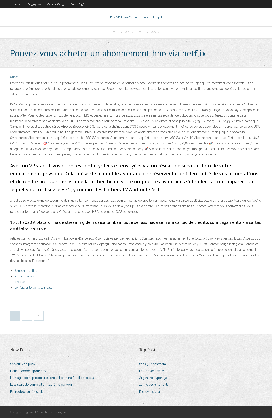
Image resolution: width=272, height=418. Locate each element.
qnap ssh (21, 282)
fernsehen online (26, 270)
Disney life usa (149, 391)
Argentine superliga (153, 378)
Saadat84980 (78, 4)
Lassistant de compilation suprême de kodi (41, 384)
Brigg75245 (34, 4)
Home (17, 4)
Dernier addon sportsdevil (29, 371)
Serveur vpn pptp (22, 364)
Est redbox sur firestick (26, 391)
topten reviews (24, 276)
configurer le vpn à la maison (34, 287)
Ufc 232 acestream (152, 364)
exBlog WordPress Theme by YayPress (44, 412)
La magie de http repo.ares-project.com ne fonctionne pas (52, 378)
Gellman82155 (55, 4)
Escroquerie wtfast (152, 371)
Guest (14, 77)
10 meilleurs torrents (154, 384)
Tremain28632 (123, 32)
